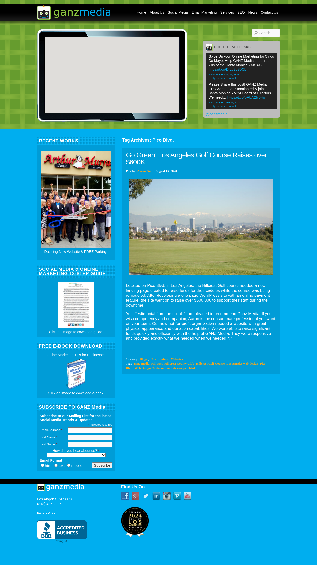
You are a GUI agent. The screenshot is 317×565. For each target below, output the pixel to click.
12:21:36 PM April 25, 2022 (224, 102)
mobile (76, 465)
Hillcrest (157, 363)
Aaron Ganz (145, 171)
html (48, 465)
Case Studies (159, 359)
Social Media (178, 12)
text (61, 465)
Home (141, 12)
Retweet (222, 78)
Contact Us (269, 12)
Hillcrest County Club (179, 363)
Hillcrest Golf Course (210, 363)
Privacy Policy (46, 513)
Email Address (51, 430)
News (252, 12)
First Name (48, 437)
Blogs (143, 359)
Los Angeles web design (242, 363)
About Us (157, 12)
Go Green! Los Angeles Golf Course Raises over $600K (196, 158)
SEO (241, 12)
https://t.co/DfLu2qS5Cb (227, 69)
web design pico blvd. (181, 368)
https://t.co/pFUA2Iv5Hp (246, 97)
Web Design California (150, 368)
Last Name (48, 444)
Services (227, 12)
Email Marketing (204, 12)
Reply (212, 78)
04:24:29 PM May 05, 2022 (224, 74)
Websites (177, 359)
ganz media (142, 363)
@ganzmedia (217, 114)
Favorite (232, 78)
